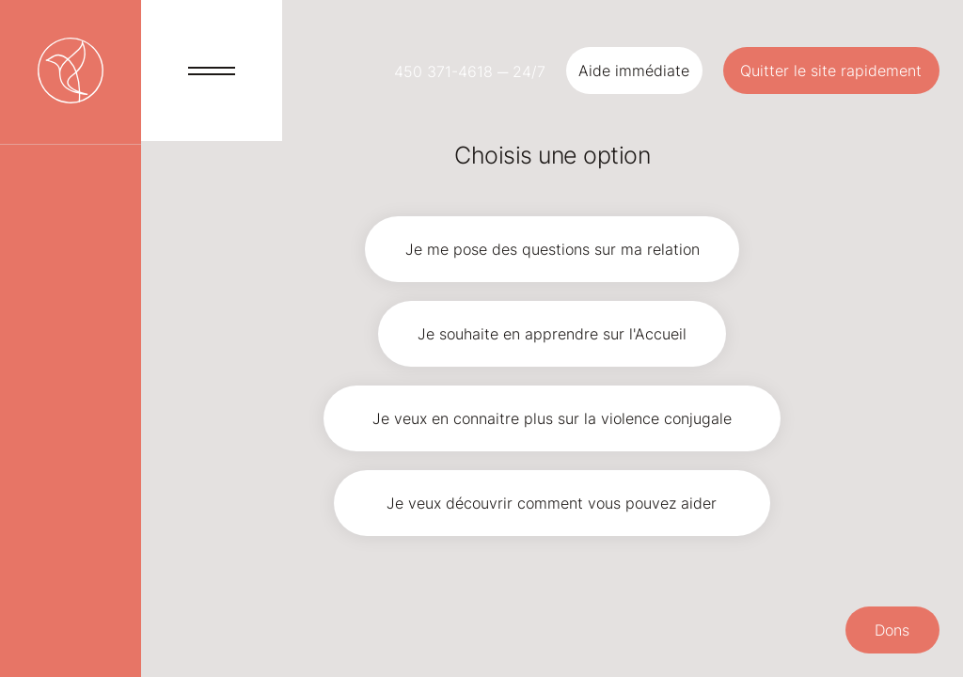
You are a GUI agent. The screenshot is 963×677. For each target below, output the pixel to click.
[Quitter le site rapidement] (831, 70)
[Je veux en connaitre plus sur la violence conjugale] (552, 418)
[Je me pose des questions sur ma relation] (552, 249)
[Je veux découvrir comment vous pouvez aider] (552, 503)
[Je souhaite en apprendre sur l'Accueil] (552, 334)
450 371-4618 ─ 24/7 (469, 71)
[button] (634, 70)
